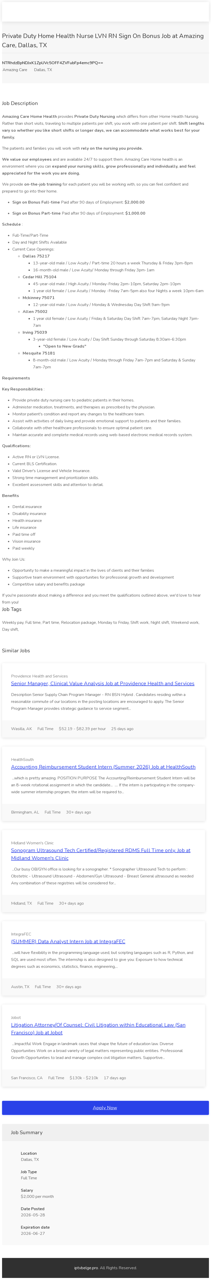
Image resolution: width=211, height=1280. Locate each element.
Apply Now (105, 1108)
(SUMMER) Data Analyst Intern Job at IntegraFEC (68, 941)
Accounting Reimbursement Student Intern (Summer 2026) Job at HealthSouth (103, 766)
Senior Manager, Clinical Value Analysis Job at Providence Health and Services (103, 683)
